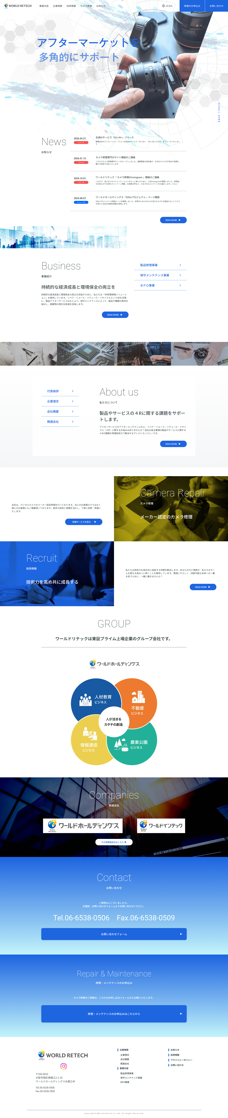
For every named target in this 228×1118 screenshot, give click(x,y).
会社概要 (53, 411)
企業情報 (57, 6)
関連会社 (53, 421)
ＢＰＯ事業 (147, 285)
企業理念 (53, 401)
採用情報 (71, 6)
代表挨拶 (53, 391)
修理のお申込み (192, 6)
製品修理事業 (149, 265)
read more (173, 220)
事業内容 (44, 6)
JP (167, 6)
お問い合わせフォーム (141, 934)
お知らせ (101, 6)
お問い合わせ (216, 6)
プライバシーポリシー (181, 1059)
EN (170, 6)
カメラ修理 (86, 6)
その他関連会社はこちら (114, 842)
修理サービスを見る (84, 521)
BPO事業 (124, 1082)
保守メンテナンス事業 (154, 275)
